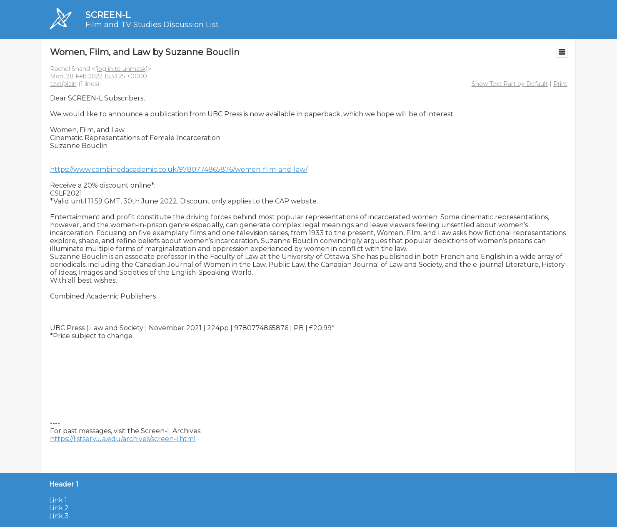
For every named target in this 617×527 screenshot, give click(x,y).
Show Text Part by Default (510, 84)
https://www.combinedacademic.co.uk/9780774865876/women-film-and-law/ (178, 169)
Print (560, 84)
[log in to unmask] (121, 69)
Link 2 (59, 508)
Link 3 (59, 516)
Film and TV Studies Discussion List (152, 24)
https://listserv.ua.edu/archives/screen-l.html (123, 439)
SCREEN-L (107, 15)
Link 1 (58, 500)
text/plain (63, 84)
